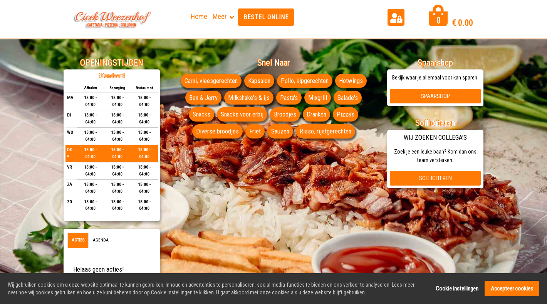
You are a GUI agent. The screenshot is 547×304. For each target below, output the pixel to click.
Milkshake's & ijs (248, 97)
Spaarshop (435, 96)
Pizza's (347, 114)
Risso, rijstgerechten (326, 131)
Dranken (317, 114)
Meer (220, 16)
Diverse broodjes (216, 131)
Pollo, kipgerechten (306, 80)
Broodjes (285, 114)
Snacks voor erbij (241, 114)
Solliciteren (435, 178)
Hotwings (353, 80)
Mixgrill (318, 97)
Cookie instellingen (457, 288)
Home (199, 16)
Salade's (348, 97)
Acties (78, 240)
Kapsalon (259, 80)
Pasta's (289, 97)
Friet (254, 131)
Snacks (200, 114)
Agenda (101, 240)
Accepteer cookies (512, 288)
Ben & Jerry (202, 97)
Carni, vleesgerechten (209, 80)
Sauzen (279, 131)
